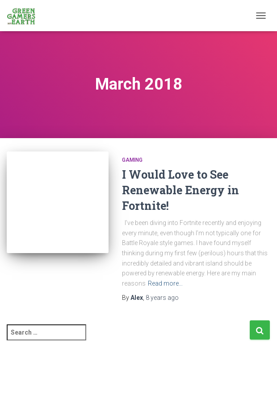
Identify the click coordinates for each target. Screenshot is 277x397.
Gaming (132, 160)
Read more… (165, 283)
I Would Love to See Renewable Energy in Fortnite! (180, 190)
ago (162, 297)
